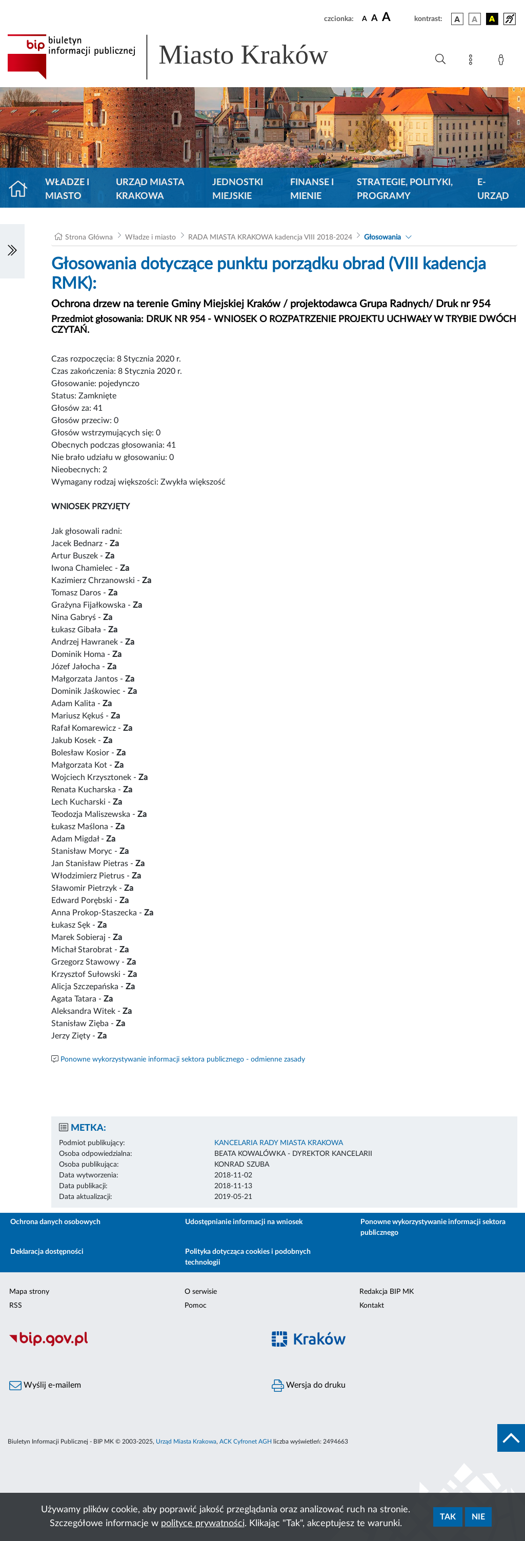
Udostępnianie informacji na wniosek (243, 1222)
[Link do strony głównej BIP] (182, 56)
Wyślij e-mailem (45, 1385)
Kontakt (371, 1305)
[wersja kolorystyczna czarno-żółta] (492, 19)
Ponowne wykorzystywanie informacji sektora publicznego (433, 1227)
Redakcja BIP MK (386, 1291)
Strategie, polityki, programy (405, 189)
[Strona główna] (22, 190)
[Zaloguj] (503, 61)
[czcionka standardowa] (364, 18)
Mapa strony (29, 1291)
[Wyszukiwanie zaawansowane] (440, 59)
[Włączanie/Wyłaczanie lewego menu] (12, 251)
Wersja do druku (309, 1385)
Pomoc (196, 1305)
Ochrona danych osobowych (55, 1222)
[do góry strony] (511, 1438)
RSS (15, 1305)
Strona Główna (89, 237)
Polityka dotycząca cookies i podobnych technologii (248, 1257)
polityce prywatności (203, 1523)
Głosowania (382, 237)
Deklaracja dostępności (47, 1251)
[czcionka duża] (396, 17)
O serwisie (201, 1291)
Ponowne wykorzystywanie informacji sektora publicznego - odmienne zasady (182, 1059)
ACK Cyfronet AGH (245, 1441)
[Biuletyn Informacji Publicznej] (131, 1345)
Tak (448, 1517)
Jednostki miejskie (237, 189)
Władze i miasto (67, 189)
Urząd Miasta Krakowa (150, 189)
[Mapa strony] (473, 61)
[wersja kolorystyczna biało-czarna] (474, 19)
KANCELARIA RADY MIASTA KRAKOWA (278, 1143)
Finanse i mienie (312, 189)
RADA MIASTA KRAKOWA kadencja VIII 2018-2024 (270, 237)
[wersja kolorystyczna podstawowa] (457, 19)
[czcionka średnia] (374, 19)
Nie (478, 1517)
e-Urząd (493, 189)
